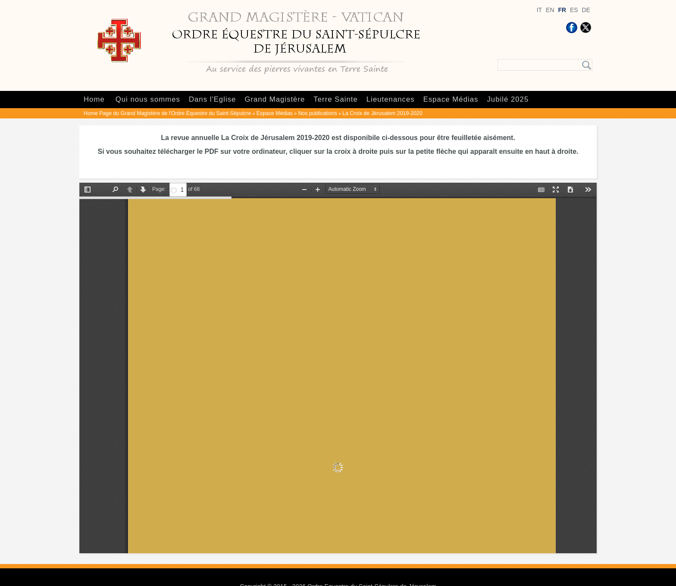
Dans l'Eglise (212, 99)
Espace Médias (451, 99)
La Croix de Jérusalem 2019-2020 (382, 113)
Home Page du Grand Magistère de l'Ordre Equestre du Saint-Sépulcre (167, 113)
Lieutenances (390, 99)
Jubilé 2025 (508, 99)
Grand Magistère (274, 99)
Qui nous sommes (148, 99)
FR (562, 9)
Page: (159, 189)
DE (586, 9)
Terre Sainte (335, 99)
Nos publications (317, 113)
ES (574, 9)
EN (550, 9)
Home (94, 99)
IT (539, 9)
